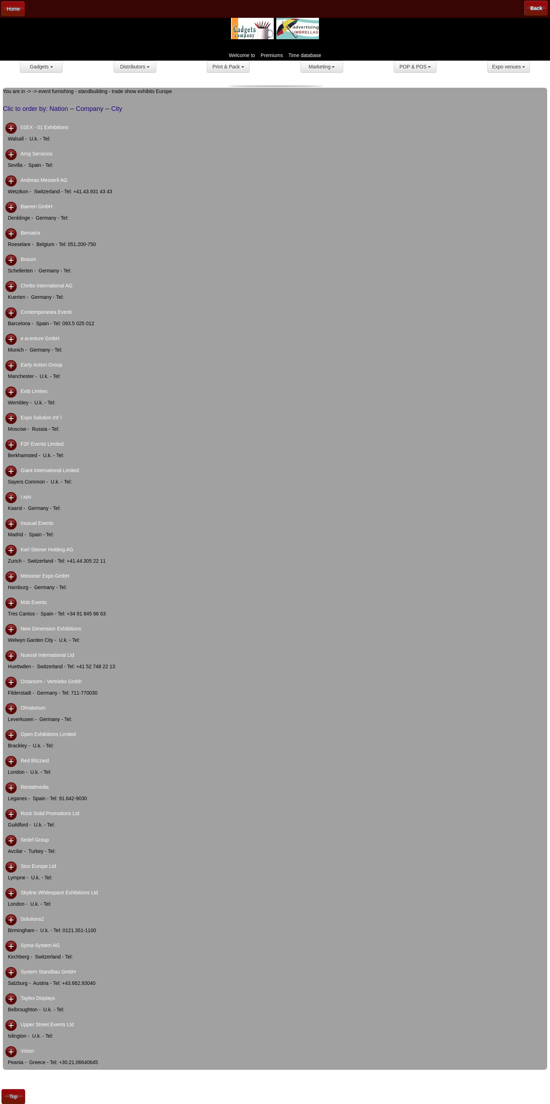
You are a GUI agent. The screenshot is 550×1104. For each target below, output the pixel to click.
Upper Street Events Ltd (47, 1024)
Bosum (28, 259)
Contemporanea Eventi (46, 312)
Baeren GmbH (36, 206)
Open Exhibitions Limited (48, 734)
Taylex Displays (38, 998)
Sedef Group (35, 840)
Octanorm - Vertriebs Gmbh (51, 681)
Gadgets (41, 67)
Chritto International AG (47, 285)
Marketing (322, 67)
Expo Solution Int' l (41, 417)
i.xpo (26, 497)
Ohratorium (33, 708)
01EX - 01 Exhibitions (44, 127)
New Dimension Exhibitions (51, 629)
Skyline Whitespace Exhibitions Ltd (59, 892)
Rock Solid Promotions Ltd (50, 813)
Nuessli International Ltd (47, 655)
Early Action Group (41, 365)
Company (89, 108)
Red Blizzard (35, 760)
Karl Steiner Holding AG (47, 549)
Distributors (135, 67)
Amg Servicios (36, 154)
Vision (27, 1051)
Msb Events (34, 602)
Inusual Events (37, 523)
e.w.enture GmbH (40, 338)
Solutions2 (32, 919)
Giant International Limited (50, 470)
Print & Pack (228, 67)
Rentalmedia (35, 787)
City (116, 108)
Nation (58, 108)
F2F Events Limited (42, 444)
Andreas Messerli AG (44, 180)
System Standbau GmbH (48, 972)
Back (536, 8)
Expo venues (508, 67)
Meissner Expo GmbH (45, 576)
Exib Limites (34, 391)
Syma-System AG (40, 945)
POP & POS (415, 67)
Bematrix (30, 233)
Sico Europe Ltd (38, 866)
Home (13, 9)
